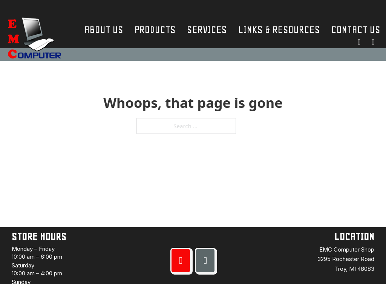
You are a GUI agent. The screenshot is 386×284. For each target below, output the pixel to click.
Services (207, 29)
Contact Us (355, 29)
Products (155, 29)
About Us (103, 29)
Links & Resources (279, 29)
